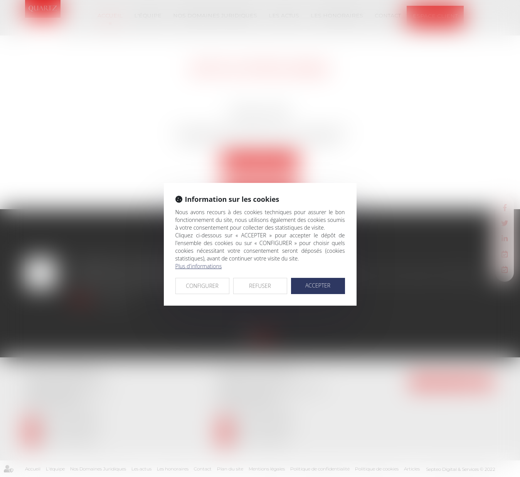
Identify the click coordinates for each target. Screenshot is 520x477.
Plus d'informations (198, 266)
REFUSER (260, 285)
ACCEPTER (317, 285)
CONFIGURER (202, 285)
